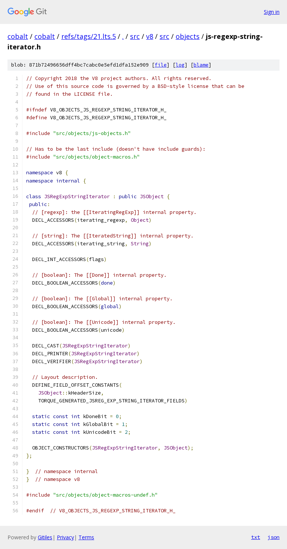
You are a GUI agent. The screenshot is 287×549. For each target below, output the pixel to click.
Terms (86, 537)
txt (255, 537)
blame (201, 65)
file (161, 65)
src (135, 36)
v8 (149, 36)
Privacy (65, 537)
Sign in (272, 11)
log (180, 65)
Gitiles (45, 537)
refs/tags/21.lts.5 (88, 36)
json (274, 537)
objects (188, 36)
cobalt (17, 36)
